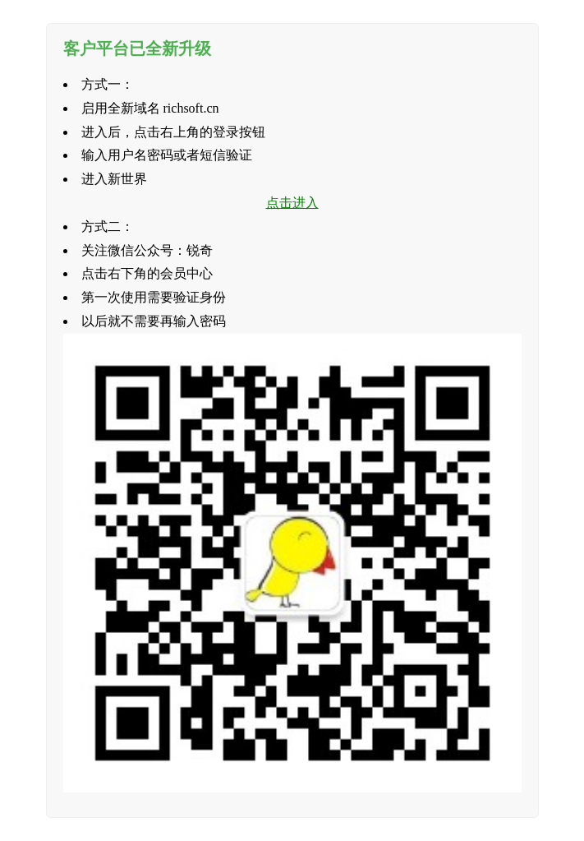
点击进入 (292, 203)
